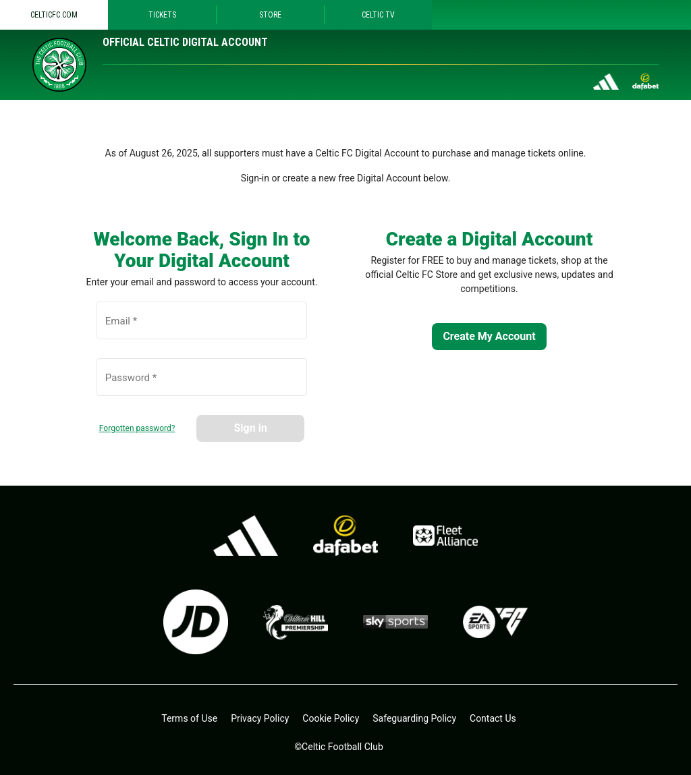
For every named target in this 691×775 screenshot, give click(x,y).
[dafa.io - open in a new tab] (345, 535)
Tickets (162, 15)
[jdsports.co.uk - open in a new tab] (195, 622)
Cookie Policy (330, 718)
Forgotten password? (137, 428)
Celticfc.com (54, 15)
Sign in (250, 428)
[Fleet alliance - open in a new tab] (445, 535)
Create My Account (489, 336)
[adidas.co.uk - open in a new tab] (245, 535)
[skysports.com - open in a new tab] (395, 622)
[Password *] (201, 384)
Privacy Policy (260, 718)
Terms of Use (189, 718)
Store (270, 15)
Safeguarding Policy (414, 718)
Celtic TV (378, 15)
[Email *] (201, 328)
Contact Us (493, 718)
